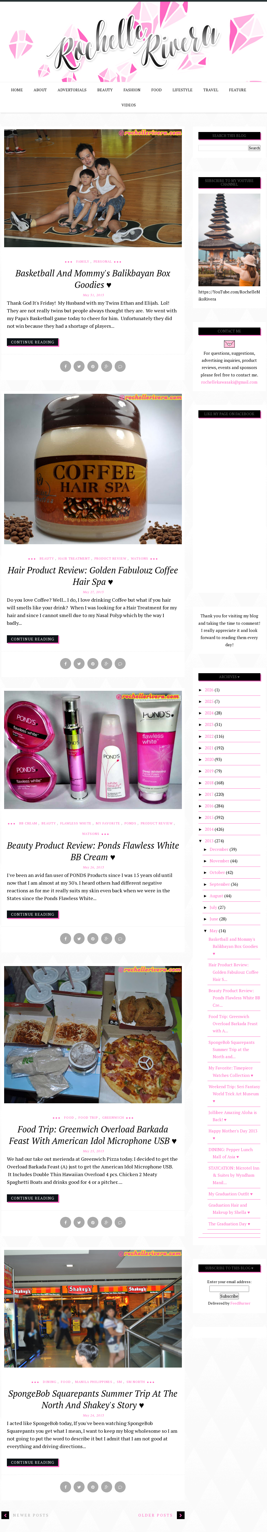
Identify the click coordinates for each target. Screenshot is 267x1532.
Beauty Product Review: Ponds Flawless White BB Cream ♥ (93, 852)
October (218, 872)
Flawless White (75, 825)
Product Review (110, 559)
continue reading (32, 342)
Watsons (139, 559)
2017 (210, 794)
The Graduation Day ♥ (229, 1223)
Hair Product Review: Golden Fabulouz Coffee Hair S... (233, 972)
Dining (49, 1385)
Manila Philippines (93, 1385)
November (220, 860)
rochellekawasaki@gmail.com (229, 382)
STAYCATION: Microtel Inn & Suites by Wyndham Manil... (234, 1175)
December (220, 849)
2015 (210, 817)
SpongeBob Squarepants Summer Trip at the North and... (232, 1049)
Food (69, 1120)
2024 (210, 713)
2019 (210, 771)
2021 (210, 747)
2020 (210, 759)
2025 (210, 701)
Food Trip (88, 1120)
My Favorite (108, 825)
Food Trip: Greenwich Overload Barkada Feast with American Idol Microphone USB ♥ (93, 1137)
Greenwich (113, 1120)
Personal (103, 261)
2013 (210, 840)
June (214, 919)
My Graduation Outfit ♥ (231, 1194)
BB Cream (28, 825)
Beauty (47, 559)
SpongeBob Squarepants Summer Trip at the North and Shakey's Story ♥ (92, 1402)
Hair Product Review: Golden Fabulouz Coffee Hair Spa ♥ (93, 576)
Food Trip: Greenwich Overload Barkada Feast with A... (233, 1024)
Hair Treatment (74, 559)
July (214, 907)
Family (82, 261)
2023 (210, 724)
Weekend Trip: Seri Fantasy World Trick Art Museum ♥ (234, 1094)
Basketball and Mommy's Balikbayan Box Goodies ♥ (92, 278)
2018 (210, 782)
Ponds (130, 825)
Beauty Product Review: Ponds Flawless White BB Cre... (234, 998)
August (217, 895)
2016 (210, 805)
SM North (135, 1385)
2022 (210, 736)
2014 (210, 829)
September (220, 884)
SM (119, 1385)
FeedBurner (240, 1303)
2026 (210, 689)
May (214, 930)
